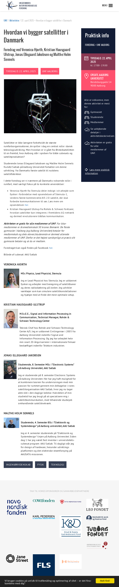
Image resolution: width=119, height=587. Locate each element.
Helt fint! (105, 580)
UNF (5, 20)
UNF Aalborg (50, 71)
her (26, 204)
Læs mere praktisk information (97, 171)
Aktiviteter (14, 20)
